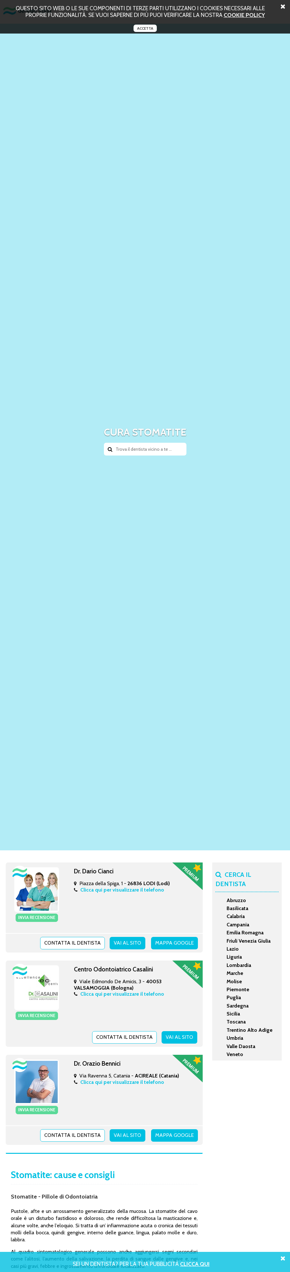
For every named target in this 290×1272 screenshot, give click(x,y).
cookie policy (244, 14)
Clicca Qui (195, 1264)
